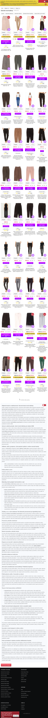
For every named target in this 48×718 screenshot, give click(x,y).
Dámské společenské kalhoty (6, 677)
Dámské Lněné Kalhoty (5, 694)
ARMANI (30, 44)
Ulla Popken (6, 385)
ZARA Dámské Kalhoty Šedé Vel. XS (6, 85)
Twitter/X (22, 707)
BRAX (42, 301)
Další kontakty (3, 708)
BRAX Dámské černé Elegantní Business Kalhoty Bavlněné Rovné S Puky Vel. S (41, 306)
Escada (18, 384)
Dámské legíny (4, 679)
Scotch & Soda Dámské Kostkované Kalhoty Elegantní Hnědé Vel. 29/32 (30, 390)
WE (30, 191)
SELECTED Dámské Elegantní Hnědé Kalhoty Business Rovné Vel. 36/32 (6, 197)
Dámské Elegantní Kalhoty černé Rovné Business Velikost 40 (30, 269)
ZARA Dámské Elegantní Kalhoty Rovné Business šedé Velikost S (18, 306)
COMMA (3, 550)
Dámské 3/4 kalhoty (4, 691)
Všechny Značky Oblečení (25, 691)
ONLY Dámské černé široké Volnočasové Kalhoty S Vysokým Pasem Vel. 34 (30, 85)
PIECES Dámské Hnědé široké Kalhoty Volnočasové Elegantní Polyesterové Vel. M (18, 197)
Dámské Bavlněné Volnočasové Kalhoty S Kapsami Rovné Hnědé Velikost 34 (18, 157)
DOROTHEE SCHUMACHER (42, 342)
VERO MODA (30, 228)
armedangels (30, 153)
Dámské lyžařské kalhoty (5, 696)
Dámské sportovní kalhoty (6, 687)
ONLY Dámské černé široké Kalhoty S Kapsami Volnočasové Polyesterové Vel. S (18, 233)
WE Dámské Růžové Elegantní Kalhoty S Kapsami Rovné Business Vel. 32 (30, 197)
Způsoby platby (24, 675)
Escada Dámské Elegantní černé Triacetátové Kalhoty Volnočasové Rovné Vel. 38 (18, 390)
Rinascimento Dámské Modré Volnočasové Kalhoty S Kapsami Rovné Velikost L (18, 121)
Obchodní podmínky (24, 695)
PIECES (18, 191)
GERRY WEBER (37, 545)
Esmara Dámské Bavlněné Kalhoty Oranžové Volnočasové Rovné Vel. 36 (30, 121)
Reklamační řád (24, 697)
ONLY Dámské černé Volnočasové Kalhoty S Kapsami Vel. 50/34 (42, 86)
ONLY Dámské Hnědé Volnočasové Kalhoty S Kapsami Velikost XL (6, 122)
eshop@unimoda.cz (4, 707)
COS (30, 301)
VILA (18, 80)
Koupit (3, 32)
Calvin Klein (42, 116)
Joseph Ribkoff (30, 340)
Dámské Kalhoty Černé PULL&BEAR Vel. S (42, 46)
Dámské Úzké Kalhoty (5, 681)
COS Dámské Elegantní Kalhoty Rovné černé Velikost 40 (30, 306)
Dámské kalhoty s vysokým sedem (7, 689)
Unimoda (18, 153)
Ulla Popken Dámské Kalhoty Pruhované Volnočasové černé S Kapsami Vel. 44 (6, 390)
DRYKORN (6, 229)
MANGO (32, 538)
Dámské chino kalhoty (5, 673)
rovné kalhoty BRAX (35, 527)
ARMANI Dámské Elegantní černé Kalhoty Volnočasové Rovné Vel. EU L (42, 233)
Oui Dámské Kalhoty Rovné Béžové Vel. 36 (6, 50)
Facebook (23, 705)
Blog (22, 689)
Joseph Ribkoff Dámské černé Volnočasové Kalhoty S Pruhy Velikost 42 (30, 346)
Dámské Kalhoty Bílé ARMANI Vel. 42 (30, 49)
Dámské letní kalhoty (5, 685)
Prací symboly (23, 693)
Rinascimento (18, 116)
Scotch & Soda (30, 385)
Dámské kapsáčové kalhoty (6, 693)
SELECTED (6, 191)
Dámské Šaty (23, 681)
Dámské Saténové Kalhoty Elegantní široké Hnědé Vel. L (6, 342)
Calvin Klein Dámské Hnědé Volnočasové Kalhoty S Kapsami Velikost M (42, 121)
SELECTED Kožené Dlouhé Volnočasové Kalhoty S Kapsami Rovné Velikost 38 (42, 197)
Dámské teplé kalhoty (5, 683)
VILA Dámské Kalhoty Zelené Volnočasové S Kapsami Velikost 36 (18, 85)
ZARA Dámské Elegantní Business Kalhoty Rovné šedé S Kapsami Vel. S (18, 270)
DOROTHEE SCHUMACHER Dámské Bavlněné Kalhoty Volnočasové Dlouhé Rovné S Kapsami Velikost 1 (42, 349)
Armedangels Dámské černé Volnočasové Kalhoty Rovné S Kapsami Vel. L (30, 158)
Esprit (18, 338)
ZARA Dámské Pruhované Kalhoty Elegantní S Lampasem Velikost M (6, 271)
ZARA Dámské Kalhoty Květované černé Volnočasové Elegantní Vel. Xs (6, 306)
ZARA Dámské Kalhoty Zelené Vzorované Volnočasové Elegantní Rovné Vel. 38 (42, 389)
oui (6, 45)
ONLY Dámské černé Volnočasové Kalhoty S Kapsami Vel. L (6, 156)
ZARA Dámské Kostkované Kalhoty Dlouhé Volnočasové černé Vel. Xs (42, 271)
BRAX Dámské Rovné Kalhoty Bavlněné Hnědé (18, 46)
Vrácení (22, 677)
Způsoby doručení (24, 673)
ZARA (6, 81)
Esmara (30, 116)
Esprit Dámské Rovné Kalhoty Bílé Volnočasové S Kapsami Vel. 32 (18, 343)
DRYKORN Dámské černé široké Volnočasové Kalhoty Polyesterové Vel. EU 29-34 (6, 235)
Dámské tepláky (4, 675)
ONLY (30, 80)
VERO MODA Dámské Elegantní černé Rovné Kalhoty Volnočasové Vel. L (30, 233)
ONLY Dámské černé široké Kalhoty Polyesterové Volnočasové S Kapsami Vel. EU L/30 (42, 159)
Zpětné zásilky (23, 679)
